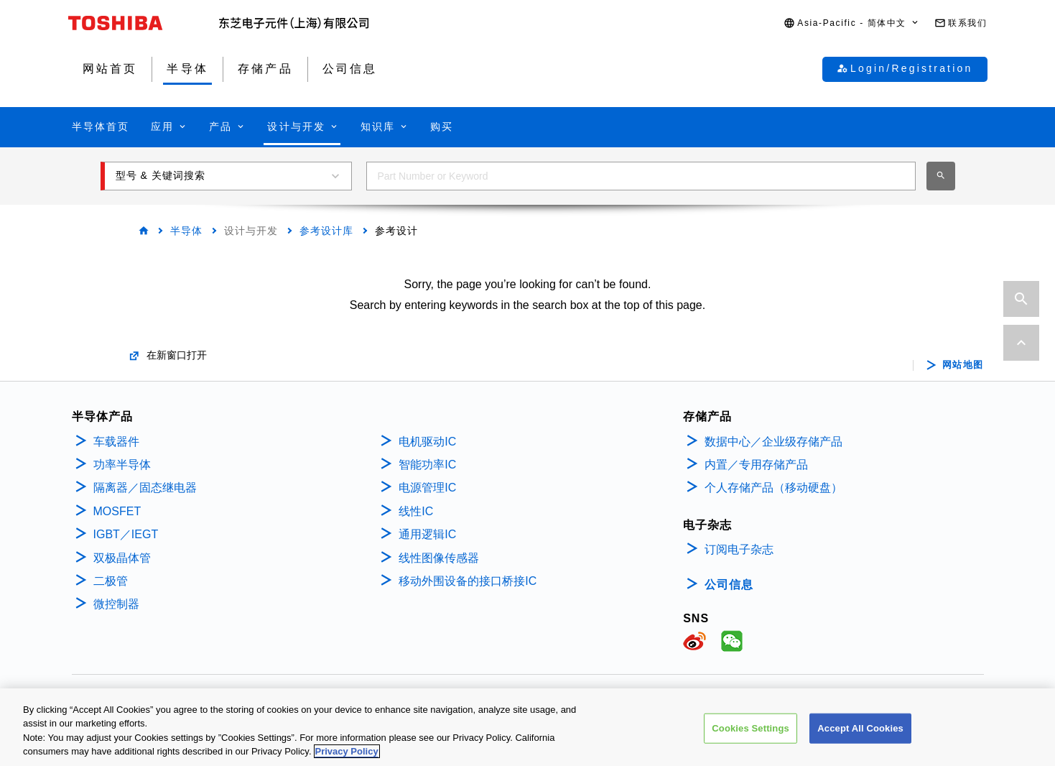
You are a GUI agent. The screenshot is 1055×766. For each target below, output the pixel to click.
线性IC (416, 511)
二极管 (110, 581)
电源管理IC (427, 487)
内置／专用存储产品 (756, 464)
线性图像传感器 (439, 558)
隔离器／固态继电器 (145, 487)
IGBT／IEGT (126, 534)
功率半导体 (122, 464)
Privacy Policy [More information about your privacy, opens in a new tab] (346, 753)
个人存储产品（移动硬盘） (773, 487)
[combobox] (641, 176)
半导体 (186, 230)
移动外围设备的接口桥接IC (467, 581)
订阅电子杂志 (739, 549)
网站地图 (963, 365)
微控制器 (116, 604)
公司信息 (729, 584)
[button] (851, 23)
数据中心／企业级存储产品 (773, 441)
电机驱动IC (427, 441)
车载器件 (116, 441)
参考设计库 (326, 230)
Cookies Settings (750, 729)
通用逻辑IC (427, 534)
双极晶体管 (122, 558)
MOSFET (117, 511)
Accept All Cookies (860, 729)
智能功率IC (427, 464)
